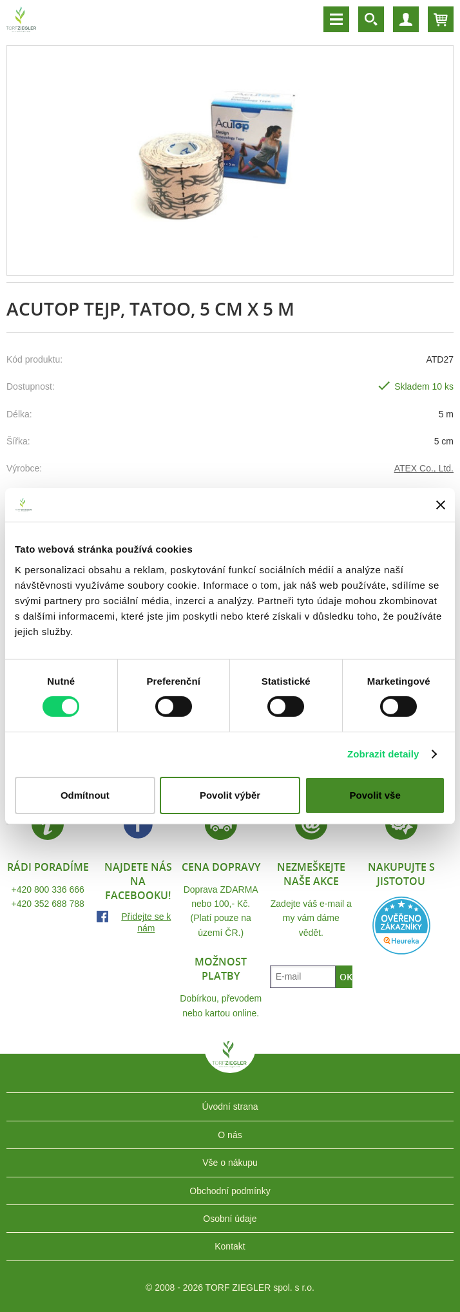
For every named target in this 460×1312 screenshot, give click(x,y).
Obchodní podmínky (229, 1191)
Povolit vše (375, 795)
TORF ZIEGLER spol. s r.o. (230, 1063)
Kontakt (230, 1246)
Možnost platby (221, 969)
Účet (406, 19)
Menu (336, 19)
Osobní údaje (229, 1218)
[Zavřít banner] (440, 504)
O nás (230, 1135)
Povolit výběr (230, 795)
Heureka (401, 926)
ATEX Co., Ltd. (424, 468)
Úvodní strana (230, 1106)
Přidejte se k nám (146, 922)
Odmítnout (85, 795)
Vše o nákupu (230, 1162)
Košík (441, 19)
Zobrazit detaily (383, 753)
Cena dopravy (221, 867)
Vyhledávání (371, 19)
